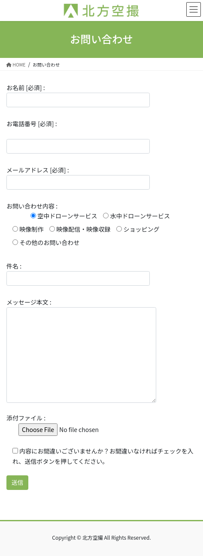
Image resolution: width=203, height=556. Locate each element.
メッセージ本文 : (81, 350)
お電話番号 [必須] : (78, 136)
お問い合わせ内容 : (88, 224)
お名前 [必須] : (78, 95)
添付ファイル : (69, 424)
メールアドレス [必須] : (78, 178)
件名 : (78, 274)
